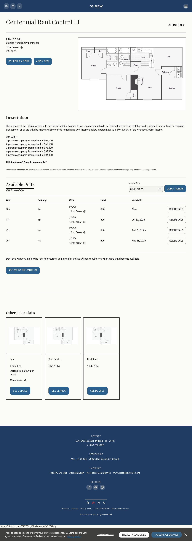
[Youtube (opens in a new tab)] (95, 487)
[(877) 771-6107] (20, 6)
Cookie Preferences (103, 535)
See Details (176, 209)
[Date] (143, 189)
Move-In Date (134, 183)
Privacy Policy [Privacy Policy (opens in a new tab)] (85, 509)
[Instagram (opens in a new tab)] (102, 487)
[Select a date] (160, 189)
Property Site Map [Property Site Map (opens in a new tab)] (58, 473)
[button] (7, 6)
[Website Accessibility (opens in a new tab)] (104, 503)
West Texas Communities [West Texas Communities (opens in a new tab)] (98, 473)
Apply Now (42, 61)
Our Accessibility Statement (126, 473)
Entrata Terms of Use (121, 509)
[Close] (185, 534)
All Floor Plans (174, 25)
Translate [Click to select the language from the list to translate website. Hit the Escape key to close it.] (64, 509)
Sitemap (73, 509)
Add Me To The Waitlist (22, 270)
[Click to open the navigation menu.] (185, 6)
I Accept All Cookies (166, 534)
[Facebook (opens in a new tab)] (89, 487)
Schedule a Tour (18, 61)
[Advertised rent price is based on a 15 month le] (25, 380)
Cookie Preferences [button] (101, 509)
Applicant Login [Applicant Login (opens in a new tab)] (76, 473)
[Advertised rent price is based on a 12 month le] (21, 47)
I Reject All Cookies (133, 534)
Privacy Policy (74, 536)
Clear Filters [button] (175, 188)
